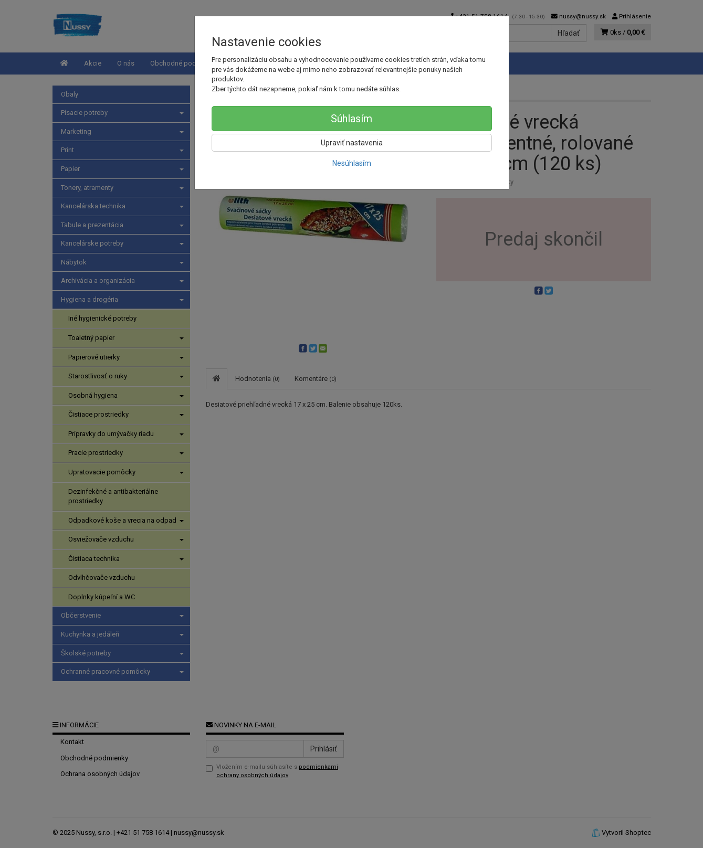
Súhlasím (351, 118)
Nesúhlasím (351, 163)
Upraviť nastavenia (352, 143)
